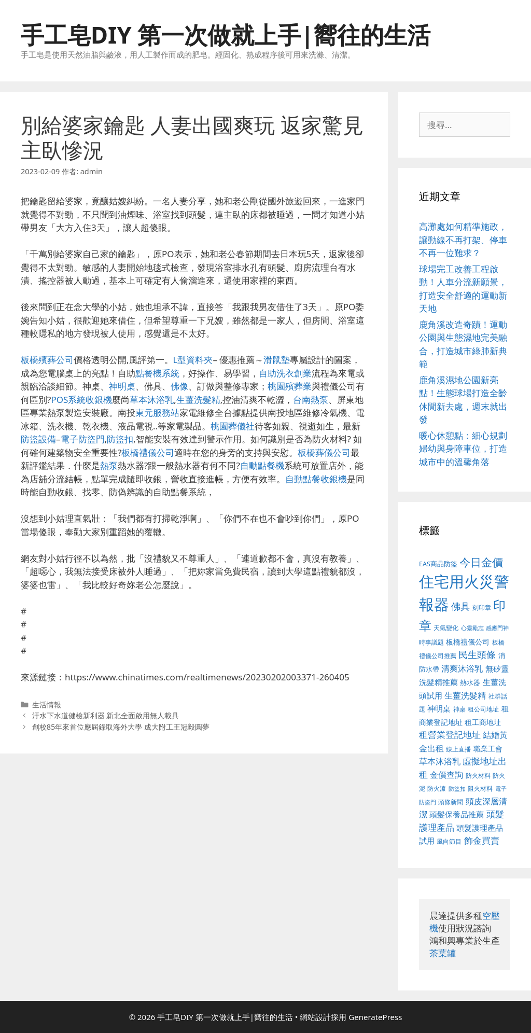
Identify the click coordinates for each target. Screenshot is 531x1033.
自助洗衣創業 (285, 373)
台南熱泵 (310, 400)
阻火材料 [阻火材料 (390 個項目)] (480, 788)
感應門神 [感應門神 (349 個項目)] (497, 628)
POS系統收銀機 (81, 400)
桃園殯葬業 (290, 386)
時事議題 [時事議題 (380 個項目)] (431, 642)
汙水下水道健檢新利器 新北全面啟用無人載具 (105, 715)
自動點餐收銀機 (316, 479)
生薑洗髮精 (198, 400)
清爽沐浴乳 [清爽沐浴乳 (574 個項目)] (462, 668)
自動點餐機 (262, 465)
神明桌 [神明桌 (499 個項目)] (439, 708)
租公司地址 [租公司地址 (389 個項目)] (483, 709)
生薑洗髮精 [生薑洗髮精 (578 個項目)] (465, 695)
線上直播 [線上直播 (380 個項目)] (458, 749)
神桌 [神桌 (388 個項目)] (459, 709)
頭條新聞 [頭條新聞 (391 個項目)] (450, 802)
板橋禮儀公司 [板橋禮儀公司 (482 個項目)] (468, 642)
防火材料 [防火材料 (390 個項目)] (478, 775)
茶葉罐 (442, 953)
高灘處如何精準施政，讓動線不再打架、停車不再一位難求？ (463, 239)
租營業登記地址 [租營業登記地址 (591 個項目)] (450, 735)
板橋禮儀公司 (147, 452)
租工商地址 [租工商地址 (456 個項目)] (483, 722)
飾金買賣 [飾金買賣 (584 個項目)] (481, 840)
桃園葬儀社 (233, 426)
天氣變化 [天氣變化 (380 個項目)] (446, 627)
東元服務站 (157, 412)
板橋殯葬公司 (47, 360)
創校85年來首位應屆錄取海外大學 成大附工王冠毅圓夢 (120, 727)
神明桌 (122, 386)
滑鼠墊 (276, 360)
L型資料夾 (193, 360)
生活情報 (46, 704)
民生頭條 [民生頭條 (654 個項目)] (477, 654)
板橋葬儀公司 (324, 452)
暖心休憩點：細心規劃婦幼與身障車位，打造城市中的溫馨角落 (463, 448)
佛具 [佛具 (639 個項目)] (460, 606)
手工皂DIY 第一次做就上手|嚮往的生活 (225, 34)
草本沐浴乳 (152, 400)
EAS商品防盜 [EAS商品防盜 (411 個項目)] (438, 564)
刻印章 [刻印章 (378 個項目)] (481, 607)
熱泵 (109, 465)
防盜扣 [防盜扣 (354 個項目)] (457, 788)
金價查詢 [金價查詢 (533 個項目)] (446, 774)
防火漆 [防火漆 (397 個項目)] (436, 788)
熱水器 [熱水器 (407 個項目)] (470, 682)
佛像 (179, 386)
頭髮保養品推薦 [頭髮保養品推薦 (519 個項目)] (456, 814)
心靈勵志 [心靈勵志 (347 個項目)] (472, 628)
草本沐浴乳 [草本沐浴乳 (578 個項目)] (439, 761)
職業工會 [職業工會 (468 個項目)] (487, 748)
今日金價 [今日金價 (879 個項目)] (481, 561)
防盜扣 (120, 439)
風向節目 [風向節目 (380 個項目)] (449, 841)
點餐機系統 (157, 373)
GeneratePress (375, 1017)
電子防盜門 (83, 439)
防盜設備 (38, 439)
